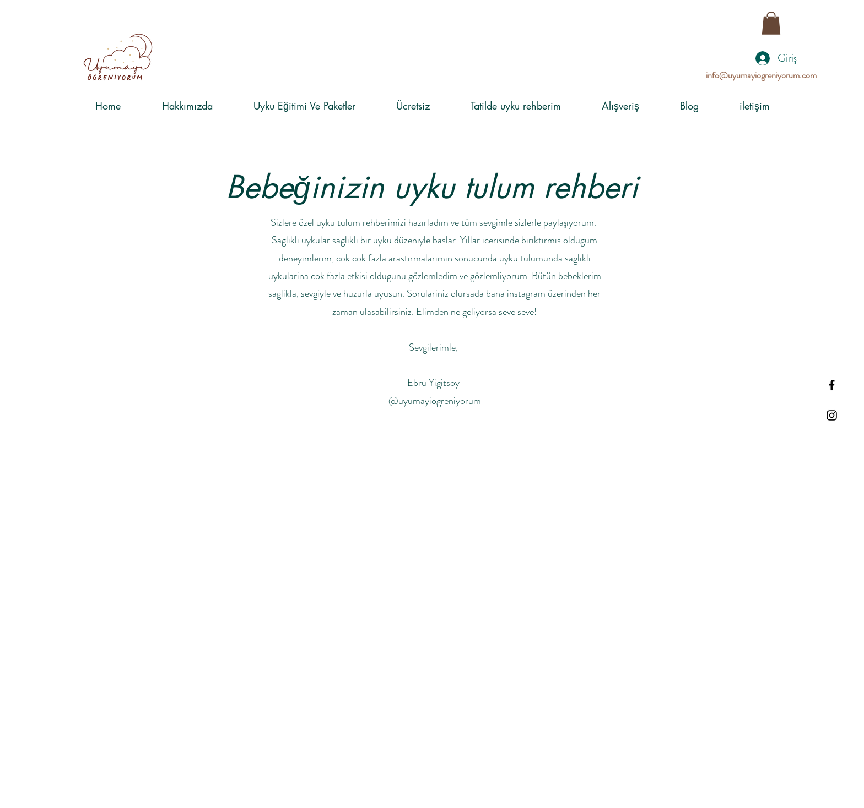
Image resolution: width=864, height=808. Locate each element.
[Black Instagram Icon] (832, 415)
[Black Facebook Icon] (832, 385)
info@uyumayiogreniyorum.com (761, 75)
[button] (771, 23)
